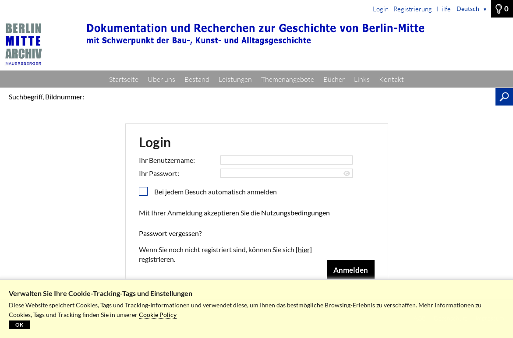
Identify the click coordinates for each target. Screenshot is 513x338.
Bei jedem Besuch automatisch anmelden (215, 191)
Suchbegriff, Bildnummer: (46, 96)
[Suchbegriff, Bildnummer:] (291, 97)
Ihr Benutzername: (167, 160)
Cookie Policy (158, 314)
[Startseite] (256, 44)
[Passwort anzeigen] (346, 173)
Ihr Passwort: (159, 173)
